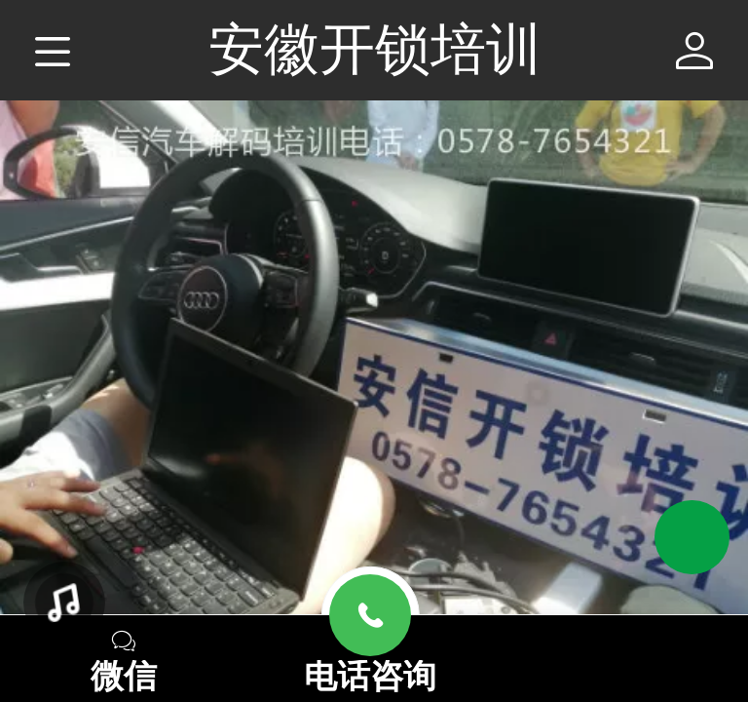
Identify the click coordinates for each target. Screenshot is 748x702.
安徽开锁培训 (375, 49)
